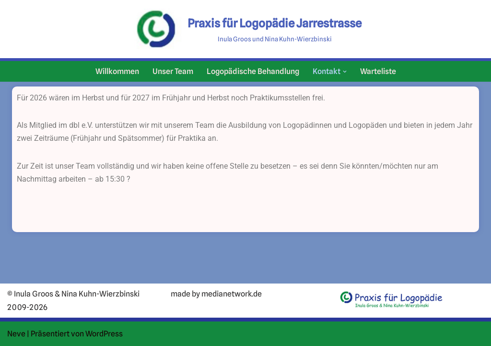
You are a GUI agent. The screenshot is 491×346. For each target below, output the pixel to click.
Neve (16, 333)
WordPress (104, 333)
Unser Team (172, 71)
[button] (345, 72)
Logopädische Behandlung (253, 71)
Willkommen (117, 71)
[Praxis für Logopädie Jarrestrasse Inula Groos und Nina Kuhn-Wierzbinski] (245, 29)
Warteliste (378, 71)
